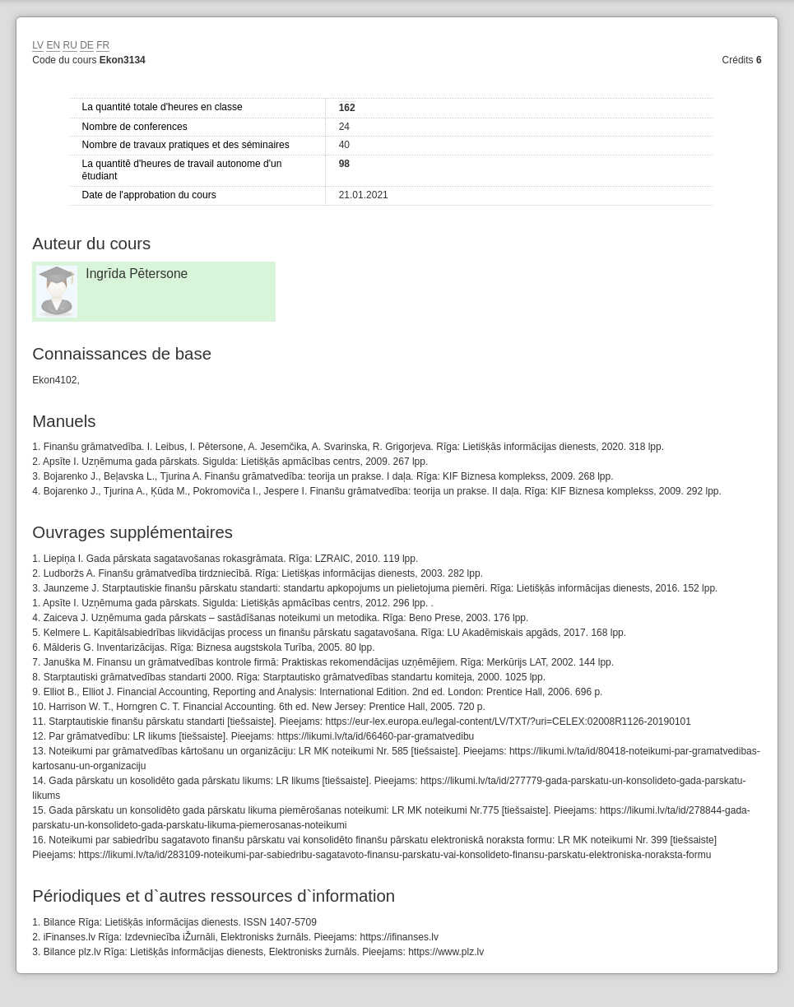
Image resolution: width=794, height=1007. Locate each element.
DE (87, 45)
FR (102, 45)
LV (38, 45)
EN (53, 45)
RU (70, 45)
